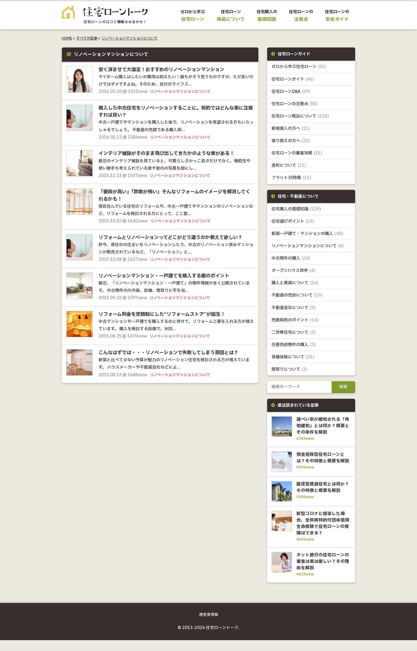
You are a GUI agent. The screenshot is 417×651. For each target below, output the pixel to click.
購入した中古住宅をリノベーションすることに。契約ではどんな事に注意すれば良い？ (175, 111)
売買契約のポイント (295, 320)
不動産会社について (294, 308)
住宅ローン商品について (300, 116)
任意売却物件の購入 (294, 345)
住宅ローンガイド (293, 79)
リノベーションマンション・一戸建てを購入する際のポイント (168, 275)
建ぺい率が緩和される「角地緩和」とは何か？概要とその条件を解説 (322, 426)
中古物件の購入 (291, 258)
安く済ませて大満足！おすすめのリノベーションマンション (165, 70)
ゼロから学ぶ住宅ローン (299, 67)
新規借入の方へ (291, 128)
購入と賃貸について (295, 283)
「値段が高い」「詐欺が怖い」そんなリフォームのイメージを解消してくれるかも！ (174, 195)
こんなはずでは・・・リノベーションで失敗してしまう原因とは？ (173, 352)
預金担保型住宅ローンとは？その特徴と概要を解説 (322, 461)
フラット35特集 (291, 178)
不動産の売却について (297, 295)
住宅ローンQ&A (291, 91)
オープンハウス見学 (294, 270)
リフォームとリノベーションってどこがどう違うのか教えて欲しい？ (175, 237)
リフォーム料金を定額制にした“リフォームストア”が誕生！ (166, 314)
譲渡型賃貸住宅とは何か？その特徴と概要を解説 (322, 496)
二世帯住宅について (294, 332)
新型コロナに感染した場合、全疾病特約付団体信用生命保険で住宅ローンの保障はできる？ (322, 534)
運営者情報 (208, 625)
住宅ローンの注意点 (295, 104)
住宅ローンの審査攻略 (297, 153)
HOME (67, 38)
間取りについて (290, 369)
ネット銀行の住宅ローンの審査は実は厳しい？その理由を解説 (322, 572)
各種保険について (293, 357)
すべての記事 (86, 38)
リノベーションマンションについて (129, 38)
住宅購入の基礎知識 (296, 209)
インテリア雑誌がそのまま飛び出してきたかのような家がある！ (171, 153)
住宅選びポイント (293, 221)
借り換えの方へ (291, 141)
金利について (289, 165)
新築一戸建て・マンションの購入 (307, 234)
